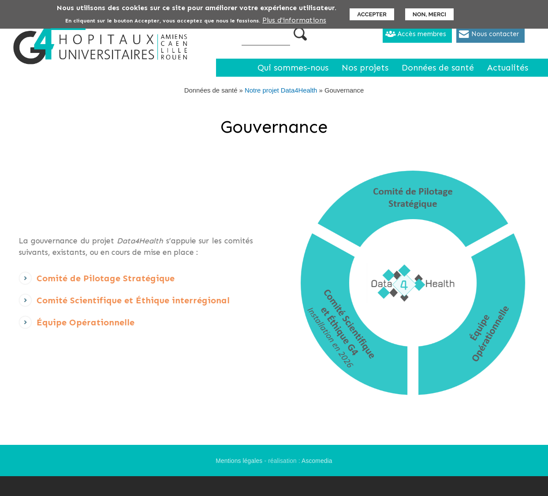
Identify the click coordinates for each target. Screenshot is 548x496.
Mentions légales (239, 461)
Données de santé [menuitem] (438, 68)
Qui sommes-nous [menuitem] (292, 68)
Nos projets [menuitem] (365, 68)
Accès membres (422, 34)
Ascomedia (317, 461)
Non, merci (429, 14)
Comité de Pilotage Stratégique (93, 281)
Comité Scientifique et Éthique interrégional (120, 303)
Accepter (372, 14)
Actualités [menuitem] (507, 68)
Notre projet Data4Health (281, 90)
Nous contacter (495, 34)
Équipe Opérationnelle (73, 325)
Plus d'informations (294, 19)
